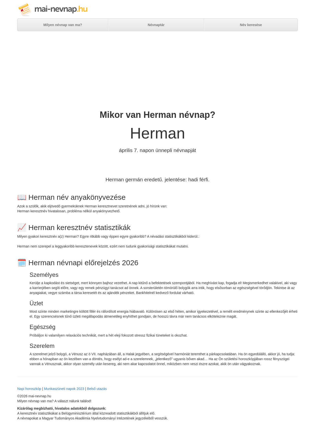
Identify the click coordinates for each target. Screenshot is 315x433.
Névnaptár (156, 25)
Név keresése (251, 25)
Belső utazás (97, 389)
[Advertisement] (157, 70)
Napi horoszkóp (29, 389)
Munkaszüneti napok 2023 (64, 389)
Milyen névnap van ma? (62, 25)
